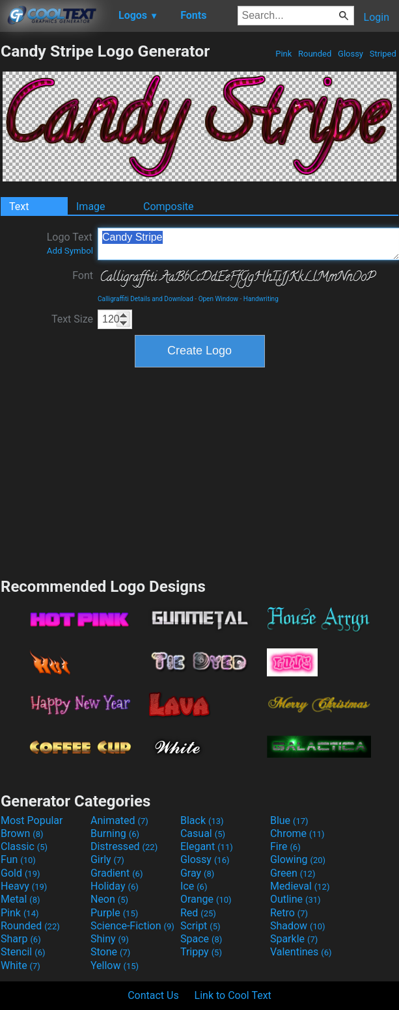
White (20, 965)
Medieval (300, 886)
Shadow (297, 926)
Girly (107, 859)
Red (198, 913)
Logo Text (70, 243)
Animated (119, 820)
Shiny (109, 939)
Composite (168, 206)
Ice (193, 886)
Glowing (297, 859)
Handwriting (261, 298)
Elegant (206, 846)
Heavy (24, 886)
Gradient (116, 873)
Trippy (201, 952)
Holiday (114, 886)
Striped (382, 54)
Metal (20, 899)
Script (200, 926)
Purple (114, 913)
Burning (114, 833)
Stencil (23, 952)
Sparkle (294, 939)
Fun (18, 859)
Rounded (315, 54)
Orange (206, 899)
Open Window (218, 298)
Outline (295, 899)
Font (82, 275)
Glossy (350, 54)
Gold (20, 873)
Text (19, 206)
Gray (197, 873)
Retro (289, 913)
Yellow (114, 965)
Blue (289, 820)
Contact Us (153, 995)
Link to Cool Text (233, 995)
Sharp (21, 939)
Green (293, 873)
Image (90, 206)
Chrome (297, 833)
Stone (110, 952)
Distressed (124, 846)
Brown (22, 833)
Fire (285, 846)
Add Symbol (70, 251)
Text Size (72, 319)
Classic (24, 846)
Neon (109, 899)
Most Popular (32, 820)
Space (201, 939)
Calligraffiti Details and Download (145, 298)
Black (202, 820)
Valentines (301, 952)
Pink (283, 54)
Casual (202, 833)
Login (376, 17)
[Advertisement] (199, 471)
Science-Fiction (132, 926)
